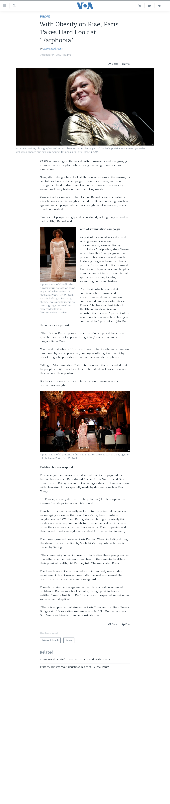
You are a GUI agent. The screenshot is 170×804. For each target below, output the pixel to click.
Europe (45, 16)
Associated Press (53, 48)
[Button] (113, 64)
